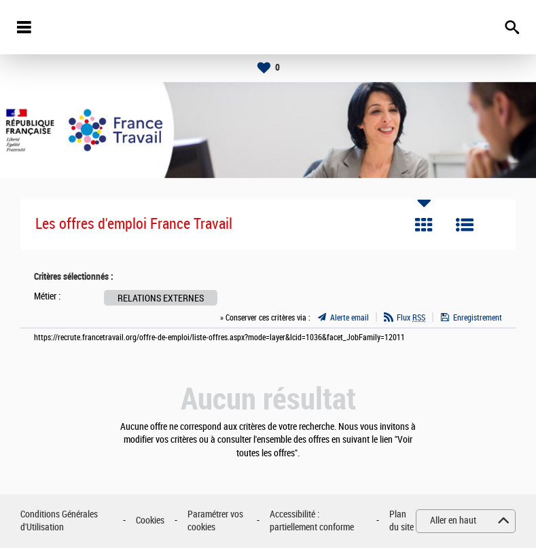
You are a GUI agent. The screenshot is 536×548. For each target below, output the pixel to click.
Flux (411, 318)
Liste (464, 225)
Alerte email (349, 318)
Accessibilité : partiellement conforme (312, 521)
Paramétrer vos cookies (215, 521)
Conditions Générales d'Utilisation (59, 521)
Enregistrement (477, 318)
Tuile (424, 225)
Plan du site (401, 521)
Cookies (150, 520)
